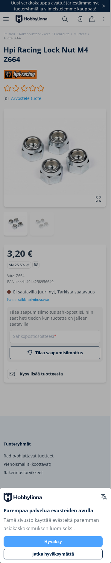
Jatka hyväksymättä (53, 554)
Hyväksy (53, 541)
